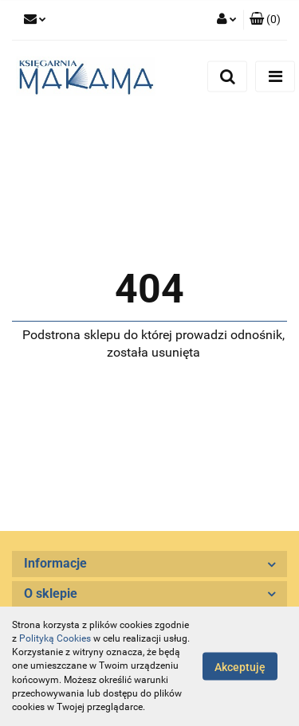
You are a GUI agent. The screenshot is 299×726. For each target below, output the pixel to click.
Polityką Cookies (55, 638)
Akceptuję (240, 667)
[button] (265, 20)
